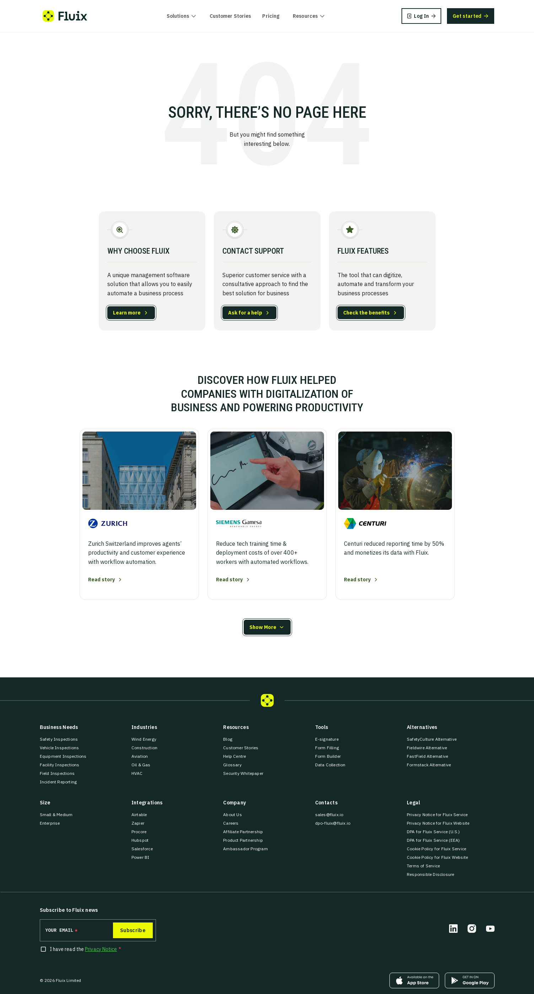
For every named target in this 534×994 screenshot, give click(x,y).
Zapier (137, 823)
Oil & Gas (141, 764)
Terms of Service (423, 865)
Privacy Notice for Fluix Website (438, 823)
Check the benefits (366, 313)
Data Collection (330, 764)
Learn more (127, 313)
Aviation (139, 756)
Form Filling (327, 747)
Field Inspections (57, 773)
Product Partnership (243, 840)
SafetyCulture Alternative (432, 739)
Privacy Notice (101, 949)
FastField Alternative (427, 756)
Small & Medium (56, 814)
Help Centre (234, 756)
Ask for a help (245, 313)
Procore (138, 831)
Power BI (140, 857)
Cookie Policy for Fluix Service (436, 848)
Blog (227, 739)
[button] (267, 627)
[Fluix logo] (65, 16)
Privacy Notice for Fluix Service (437, 814)
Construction (144, 747)
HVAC (137, 773)
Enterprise (50, 823)
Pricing (270, 16)
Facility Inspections (60, 764)
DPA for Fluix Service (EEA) (433, 840)
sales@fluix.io (329, 814)
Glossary (232, 764)
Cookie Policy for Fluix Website (437, 857)
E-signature (327, 739)
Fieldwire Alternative (427, 747)
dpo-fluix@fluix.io (333, 823)
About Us (232, 814)
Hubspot (140, 840)
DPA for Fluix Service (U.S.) (433, 831)
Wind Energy (143, 739)
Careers (230, 823)
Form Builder (328, 756)
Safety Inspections (59, 739)
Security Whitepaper (243, 773)
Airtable (139, 814)
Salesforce (142, 848)
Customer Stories (230, 16)
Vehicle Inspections (59, 747)
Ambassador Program (245, 848)
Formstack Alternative (429, 764)
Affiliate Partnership (243, 831)
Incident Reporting (58, 781)
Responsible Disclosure (430, 874)
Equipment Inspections (63, 756)
